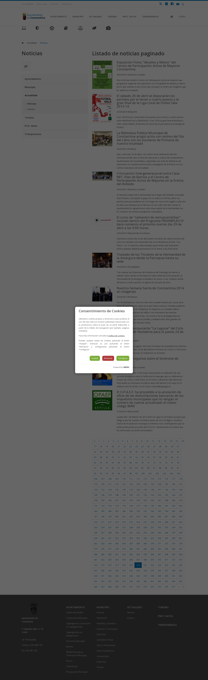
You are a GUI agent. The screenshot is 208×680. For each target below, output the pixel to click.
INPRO (126, 367)
